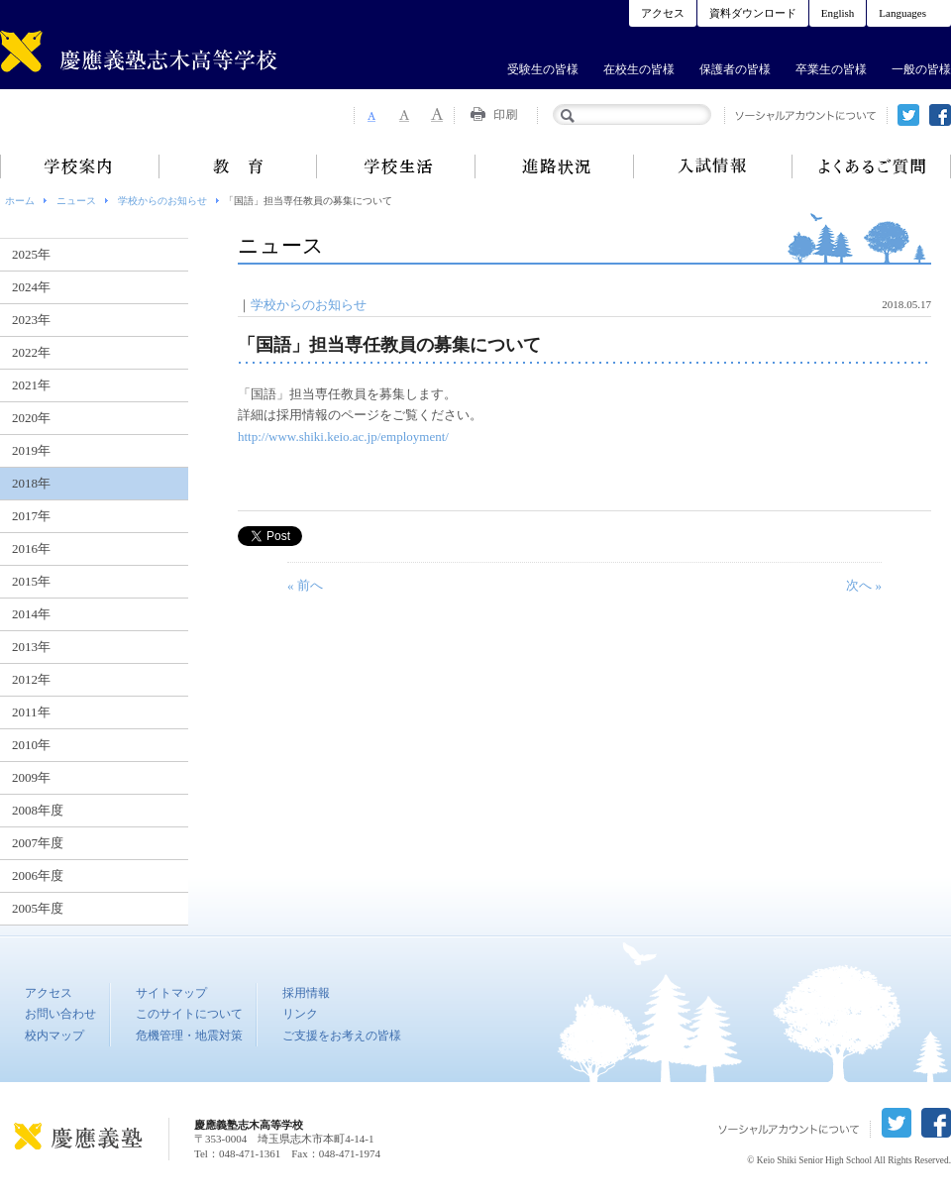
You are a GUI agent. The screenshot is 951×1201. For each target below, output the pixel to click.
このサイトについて (189, 1014)
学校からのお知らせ (162, 200)
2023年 (31, 319)
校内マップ (54, 1035)
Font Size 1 (370, 115)
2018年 (31, 483)
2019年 (31, 450)
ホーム (20, 200)
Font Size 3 (438, 115)
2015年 (31, 581)
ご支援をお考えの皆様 (341, 1035)
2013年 (31, 646)
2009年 (31, 777)
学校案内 (79, 166)
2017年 (31, 515)
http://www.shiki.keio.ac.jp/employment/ (343, 436)
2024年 (31, 286)
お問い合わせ (60, 1014)
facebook (940, 115)
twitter (908, 115)
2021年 (31, 385)
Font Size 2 (404, 115)
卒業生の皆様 (831, 69)
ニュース (76, 200)
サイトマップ (171, 993)
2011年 (31, 712)
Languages (902, 13)
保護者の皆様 (735, 69)
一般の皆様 (921, 69)
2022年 (31, 352)
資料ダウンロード (752, 13)
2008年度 (37, 810)
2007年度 (37, 842)
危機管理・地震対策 (189, 1035)
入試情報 (713, 166)
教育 (237, 166)
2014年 (31, 613)
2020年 (31, 417)
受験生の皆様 (543, 69)
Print (496, 115)
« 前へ (305, 585)
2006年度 (37, 875)
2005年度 (37, 908)
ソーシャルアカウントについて (806, 115)
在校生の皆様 (639, 69)
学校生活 (396, 166)
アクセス (663, 13)
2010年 (31, 744)
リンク (300, 1014)
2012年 (31, 679)
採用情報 (306, 993)
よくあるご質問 (871, 166)
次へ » (864, 585)
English (838, 13)
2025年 (31, 254)
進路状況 (555, 166)
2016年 (31, 548)
